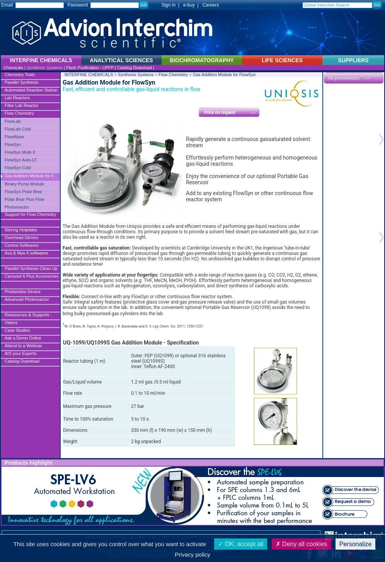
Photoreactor (17, 207)
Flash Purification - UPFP (90, 67)
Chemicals (13, 67)
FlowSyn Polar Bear (23, 191)
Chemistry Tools (20, 74)
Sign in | (166, 5)
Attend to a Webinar (23, 345)
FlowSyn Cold (18, 167)
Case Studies (17, 330)
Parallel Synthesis (21, 82)
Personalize (355, 544)
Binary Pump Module (24, 184)
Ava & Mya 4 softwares (26, 253)
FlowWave (14, 136)
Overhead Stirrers (21, 237)
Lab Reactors (17, 97)
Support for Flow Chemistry (30, 214)
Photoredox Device (23, 291)
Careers (211, 5)
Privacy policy (192, 554)
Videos (11, 322)
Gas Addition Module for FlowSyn (224, 74)
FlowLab (13, 121)
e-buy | (192, 5)
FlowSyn (13, 144)
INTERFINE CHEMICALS (89, 74)
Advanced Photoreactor (27, 299)
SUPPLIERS (353, 60)
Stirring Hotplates (21, 230)
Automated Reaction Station (31, 90)
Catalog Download (134, 67)
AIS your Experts (21, 353)
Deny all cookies (301, 544)
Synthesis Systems (45, 67)
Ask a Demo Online (23, 338)
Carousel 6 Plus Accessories (31, 276)
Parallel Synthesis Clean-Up (31, 268)
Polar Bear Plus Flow (24, 199)
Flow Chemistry (19, 113)
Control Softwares (21, 245)
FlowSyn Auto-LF (21, 160)
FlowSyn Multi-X (20, 152)
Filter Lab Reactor (21, 105)
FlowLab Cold (18, 129)
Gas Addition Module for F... (31, 175)
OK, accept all (240, 544)
